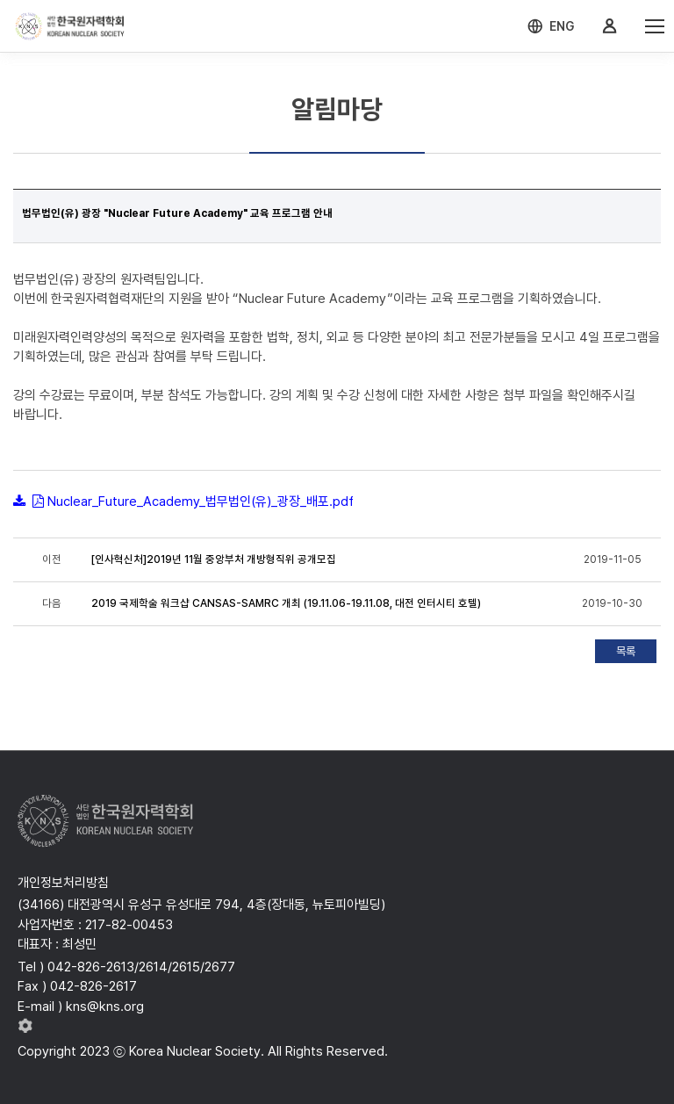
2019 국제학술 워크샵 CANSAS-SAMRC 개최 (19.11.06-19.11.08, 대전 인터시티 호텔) (286, 603)
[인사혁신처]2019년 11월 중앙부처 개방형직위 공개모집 (213, 559)
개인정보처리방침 (63, 883)
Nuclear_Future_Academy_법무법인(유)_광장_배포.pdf (200, 501)
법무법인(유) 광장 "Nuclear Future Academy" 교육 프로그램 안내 (177, 213)
